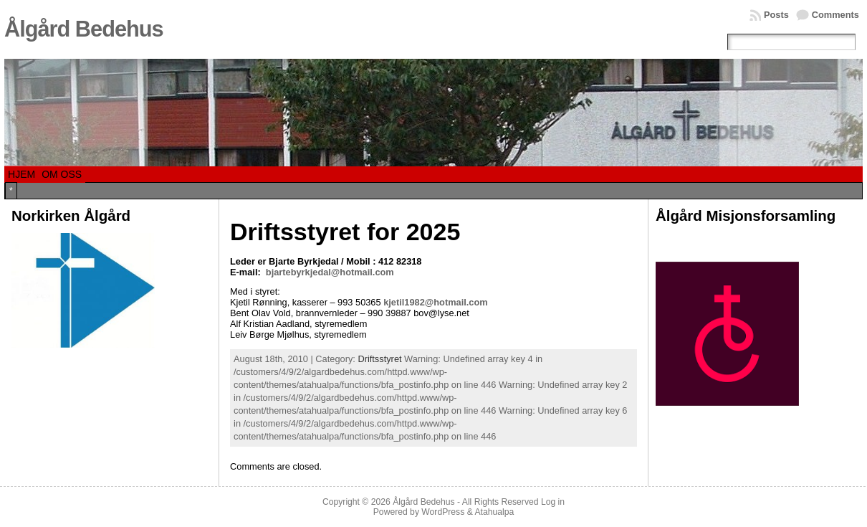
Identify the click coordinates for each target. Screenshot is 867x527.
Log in (553, 502)
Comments (835, 14)
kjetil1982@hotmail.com (435, 302)
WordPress (442, 512)
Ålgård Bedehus (83, 29)
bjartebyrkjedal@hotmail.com (330, 272)
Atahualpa (494, 512)
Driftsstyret (379, 358)
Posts (776, 14)
